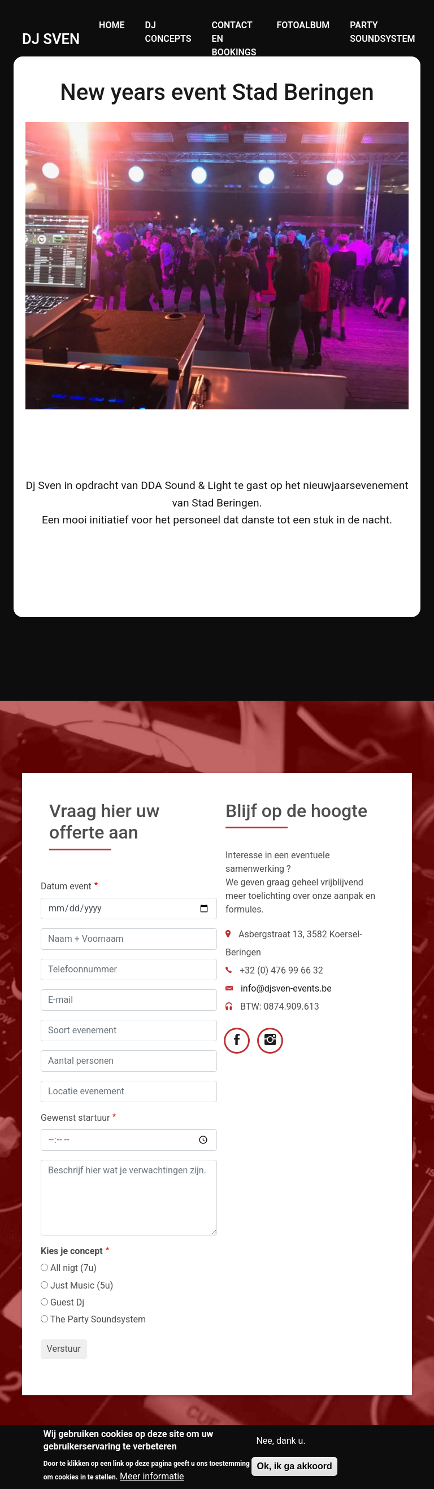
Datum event (66, 886)
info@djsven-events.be (286, 988)
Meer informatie (152, 1476)
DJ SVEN (51, 38)
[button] (217, 264)
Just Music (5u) (81, 1285)
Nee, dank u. (280, 1441)
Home (111, 25)
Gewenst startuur (75, 1117)
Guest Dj (67, 1302)
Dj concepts (168, 32)
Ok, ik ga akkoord (294, 1467)
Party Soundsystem (382, 32)
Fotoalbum (302, 25)
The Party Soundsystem (98, 1319)
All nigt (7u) (73, 1268)
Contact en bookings (234, 39)
